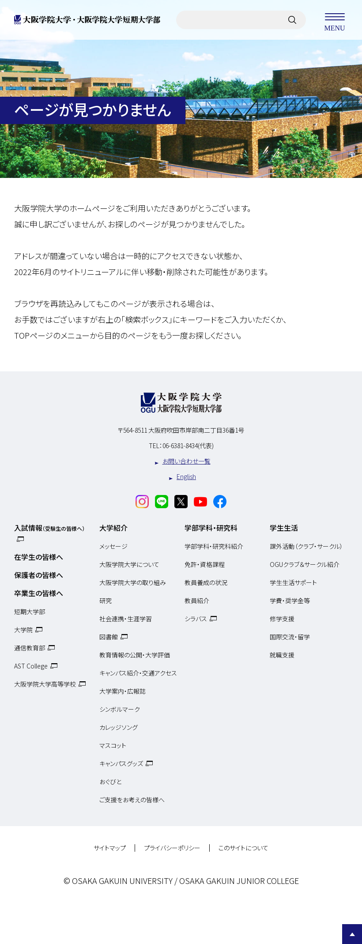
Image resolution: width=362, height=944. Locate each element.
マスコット (112, 745)
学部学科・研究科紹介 (214, 546)
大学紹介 (113, 527)
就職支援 (282, 654)
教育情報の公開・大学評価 (134, 654)
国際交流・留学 (290, 636)
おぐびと (110, 781)
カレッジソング (118, 727)
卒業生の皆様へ (38, 593)
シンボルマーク (119, 709)
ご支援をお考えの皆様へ (132, 799)
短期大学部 (29, 611)
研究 (105, 600)
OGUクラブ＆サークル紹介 (304, 564)
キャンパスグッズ (121, 763)
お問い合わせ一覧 (186, 461)
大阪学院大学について (129, 564)
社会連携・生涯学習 (125, 618)
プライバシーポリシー (172, 848)
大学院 (23, 629)
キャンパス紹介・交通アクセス (138, 672)
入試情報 (49, 527)
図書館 (108, 636)
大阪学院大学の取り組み (132, 582)
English (186, 476)
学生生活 (284, 527)
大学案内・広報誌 (122, 691)
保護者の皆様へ (38, 575)
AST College (31, 665)
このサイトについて (243, 848)
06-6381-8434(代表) (188, 445)
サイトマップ (110, 848)
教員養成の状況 (206, 582)
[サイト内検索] (292, 20)
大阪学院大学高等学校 (45, 684)
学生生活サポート (293, 582)
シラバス (196, 618)
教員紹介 (197, 600)
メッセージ (113, 546)
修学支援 (282, 618)
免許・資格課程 (205, 564)
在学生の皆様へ (38, 556)
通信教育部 (29, 647)
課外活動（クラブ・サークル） (306, 546)
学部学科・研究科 (211, 527)
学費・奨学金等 (290, 600)
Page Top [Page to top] (352, 934)
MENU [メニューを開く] (334, 20)
